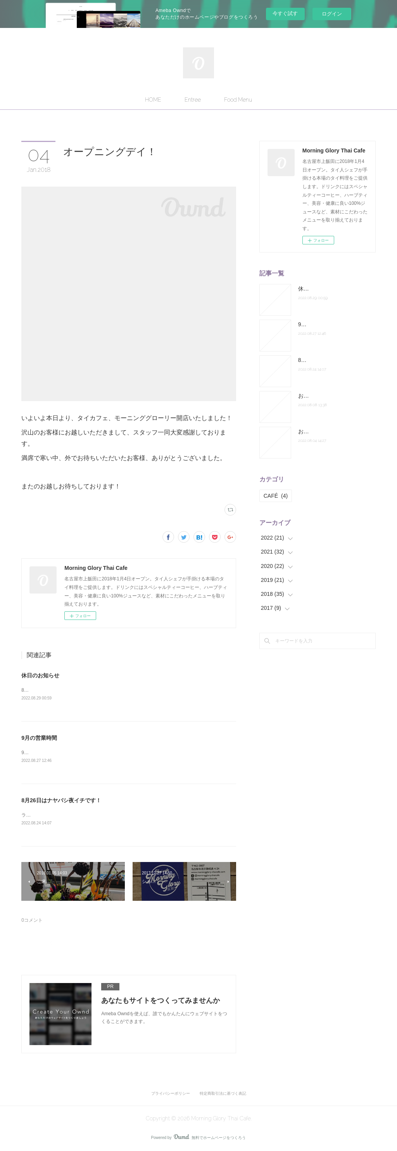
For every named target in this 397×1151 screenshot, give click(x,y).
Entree (193, 100)
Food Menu (238, 100)
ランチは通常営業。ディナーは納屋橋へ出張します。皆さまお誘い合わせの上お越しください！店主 (126, 816)
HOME (153, 100)
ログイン (332, 14)
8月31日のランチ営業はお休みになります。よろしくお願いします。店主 (97, 690)
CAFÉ (276, 496)
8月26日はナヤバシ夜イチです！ (61, 801)
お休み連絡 (311, 431)
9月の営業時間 (39, 738)
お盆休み (309, 396)
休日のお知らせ (40, 675)
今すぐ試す (285, 13)
